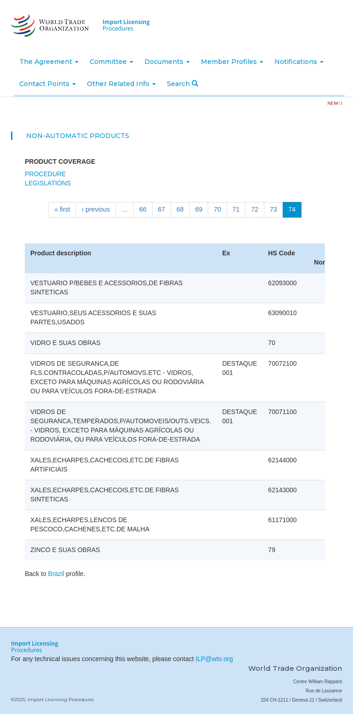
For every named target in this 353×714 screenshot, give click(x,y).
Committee (111, 62)
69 (199, 209)
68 (180, 209)
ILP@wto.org (214, 658)
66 (143, 209)
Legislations (48, 183)
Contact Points (47, 84)
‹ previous (95, 209)
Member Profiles (232, 62)
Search (182, 84)
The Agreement (49, 62)
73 (273, 209)
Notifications (299, 62)
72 (254, 209)
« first (62, 209)
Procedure (45, 174)
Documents (167, 62)
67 (161, 209)
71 (236, 209)
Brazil (56, 573)
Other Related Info (121, 84)
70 (217, 209)
